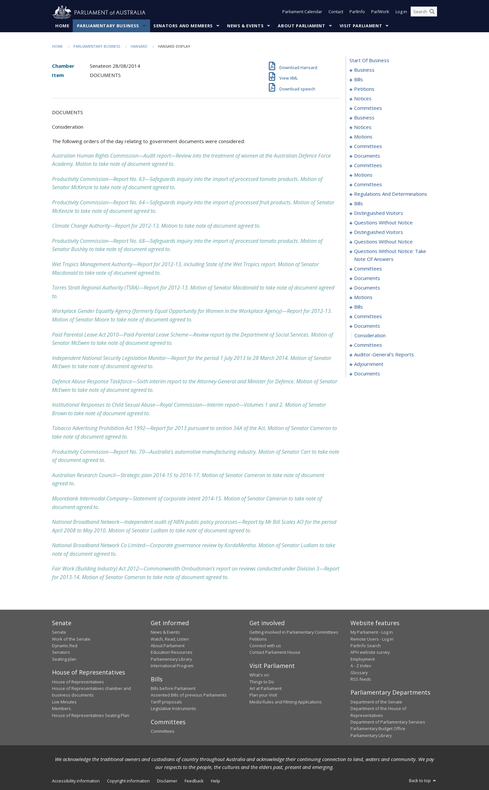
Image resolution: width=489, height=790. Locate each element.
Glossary (359, 672)
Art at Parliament (265, 689)
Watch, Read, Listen (170, 639)
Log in (401, 12)
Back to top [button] (423, 781)
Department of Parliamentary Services (387, 722)
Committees (162, 731)
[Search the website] (424, 12)
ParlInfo (357, 12)
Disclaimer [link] (167, 781)
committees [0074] (368, 146)
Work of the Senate (71, 639)
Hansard (139, 46)
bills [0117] (358, 203)
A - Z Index (360, 666)
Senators (61, 652)
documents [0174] (367, 278)
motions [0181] (363, 297)
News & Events (245, 26)
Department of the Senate (376, 702)
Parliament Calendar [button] (302, 12)
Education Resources (172, 652)
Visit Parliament (361, 26)
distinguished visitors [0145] (378, 213)
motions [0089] (363, 175)
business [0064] (364, 118)
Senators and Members (183, 26)
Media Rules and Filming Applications (285, 702)
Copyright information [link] (128, 781)
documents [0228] (367, 373)
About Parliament (301, 26)
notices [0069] (363, 127)
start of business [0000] (369, 60)
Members (61, 709)
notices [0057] (363, 98)
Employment (362, 659)
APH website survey (370, 652)
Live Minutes (64, 702)
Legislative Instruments (173, 709)
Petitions (258, 639)
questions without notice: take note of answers (390, 255)
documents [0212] (367, 326)
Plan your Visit (263, 695)
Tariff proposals (166, 702)
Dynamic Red (64, 646)
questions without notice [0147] (383, 222)
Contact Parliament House (274, 652)
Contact (335, 12)
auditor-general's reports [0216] (384, 354)
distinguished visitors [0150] (378, 232)
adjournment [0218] (368, 364)
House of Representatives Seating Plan (90, 715)
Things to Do (261, 682)
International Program (172, 666)
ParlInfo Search (365, 646)
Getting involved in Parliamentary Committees (293, 632)
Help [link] (215, 781)
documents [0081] (367, 156)
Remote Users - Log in (372, 639)
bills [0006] (358, 79)
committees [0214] (368, 345)
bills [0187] (358, 307)
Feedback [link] (194, 781)
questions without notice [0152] (383, 242)
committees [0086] (368, 165)
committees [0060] (368, 108)
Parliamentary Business (108, 26)
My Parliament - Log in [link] (371, 632)
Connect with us (265, 646)
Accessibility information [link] (76, 781)
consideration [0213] (370, 335)
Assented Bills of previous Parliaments (189, 695)
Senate (59, 632)
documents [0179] (367, 288)
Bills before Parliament (173, 689)
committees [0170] (368, 269)
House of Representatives (78, 682)
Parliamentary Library (171, 659)
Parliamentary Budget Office (377, 729)
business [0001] (364, 70)
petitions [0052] (364, 89)
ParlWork (380, 12)
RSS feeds (360, 679)
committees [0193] (368, 316)
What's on (259, 675)
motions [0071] (363, 137)
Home (62, 26)
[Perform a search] (432, 12)
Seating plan (64, 659)
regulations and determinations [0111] (390, 194)
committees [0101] (368, 184)
